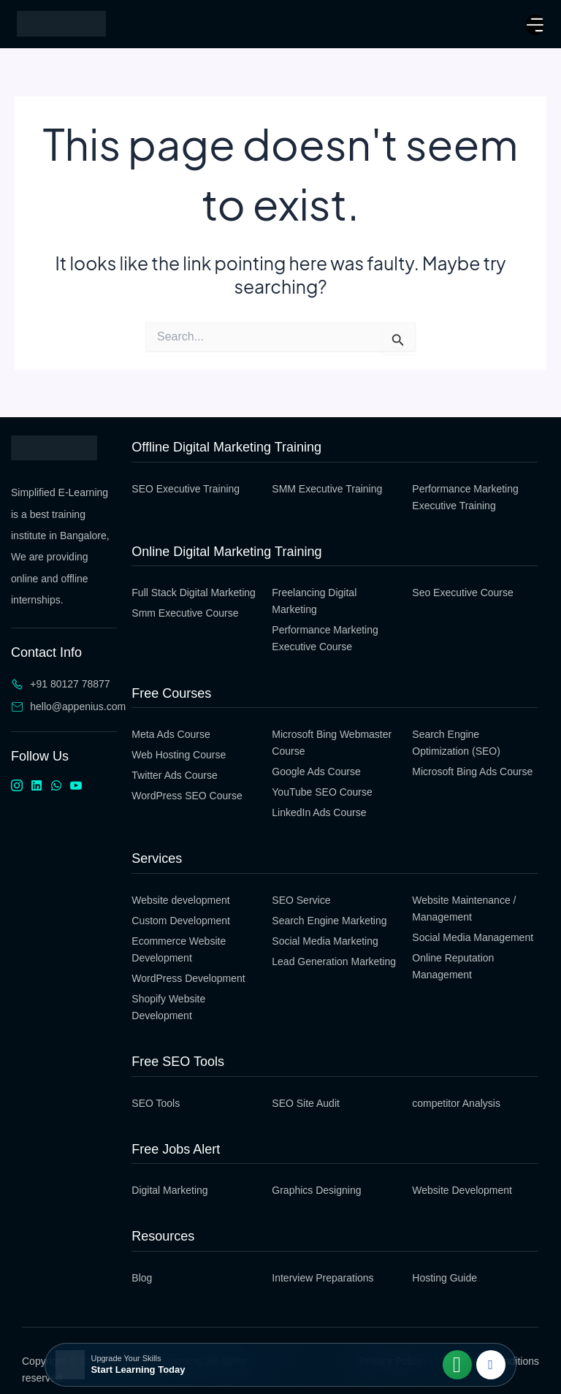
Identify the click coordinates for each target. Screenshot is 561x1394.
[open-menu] (535, 25)
